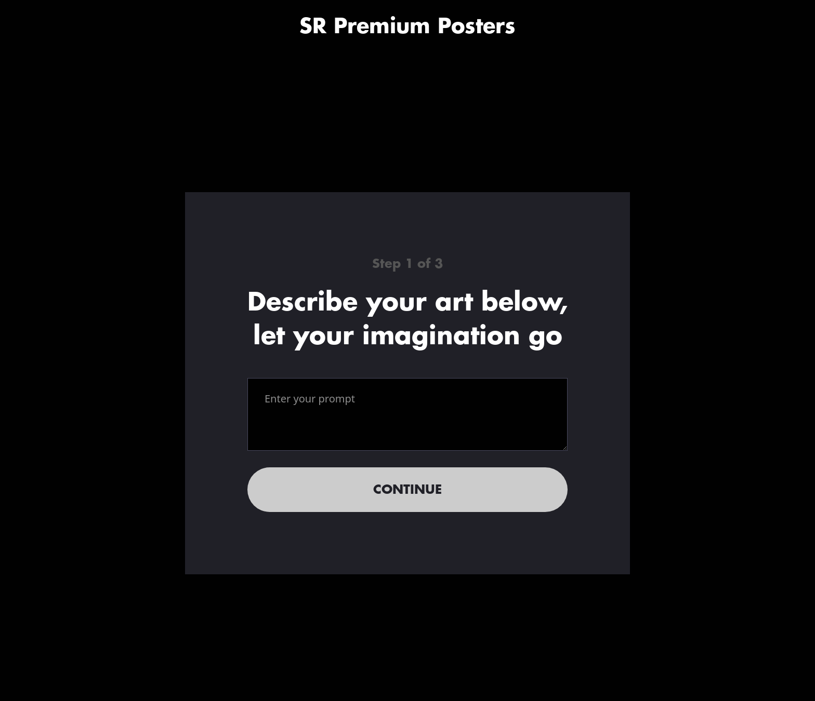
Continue (407, 489)
